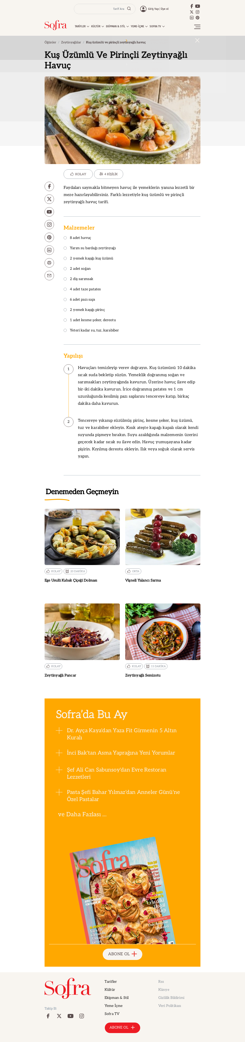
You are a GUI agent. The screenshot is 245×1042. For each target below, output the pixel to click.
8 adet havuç (77, 238)
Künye (163, 990)
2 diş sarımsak (78, 279)
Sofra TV (112, 1014)
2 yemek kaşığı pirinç (84, 310)
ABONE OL (122, 954)
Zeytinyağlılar (71, 42)
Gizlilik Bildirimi (171, 998)
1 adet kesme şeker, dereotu (90, 320)
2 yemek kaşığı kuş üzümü (88, 259)
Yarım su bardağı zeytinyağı (90, 248)
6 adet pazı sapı (79, 300)
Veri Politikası (169, 1006)
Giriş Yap (153, 9)
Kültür (110, 990)
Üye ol (165, 9)
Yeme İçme (113, 1006)
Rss (161, 982)
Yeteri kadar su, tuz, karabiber (91, 331)
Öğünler (50, 42)
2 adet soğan (77, 269)
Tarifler (111, 982)
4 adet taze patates (82, 289)
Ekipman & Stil (117, 998)
